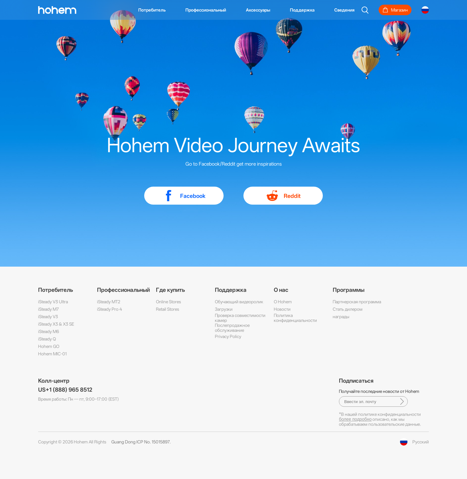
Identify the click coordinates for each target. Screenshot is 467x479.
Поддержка (302, 9)
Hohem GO (48, 346)
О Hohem (283, 301)
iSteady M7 (48, 309)
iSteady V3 (48, 316)
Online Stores (168, 301)
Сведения (344, 9)
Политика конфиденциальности (295, 318)
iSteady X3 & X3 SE (56, 324)
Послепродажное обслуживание (232, 328)
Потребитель (152, 9)
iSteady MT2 (108, 301)
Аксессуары (258, 9)
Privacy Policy (228, 336)
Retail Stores (167, 309)
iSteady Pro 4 (109, 309)
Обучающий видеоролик (239, 301)
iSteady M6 (48, 331)
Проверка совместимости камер (240, 318)
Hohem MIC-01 (52, 353)
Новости (282, 309)
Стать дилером (347, 309)
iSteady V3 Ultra (53, 301)
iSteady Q (47, 338)
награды (341, 316)
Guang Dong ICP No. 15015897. (141, 441)
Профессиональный (205, 9)
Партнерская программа (357, 301)
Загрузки (224, 309)
